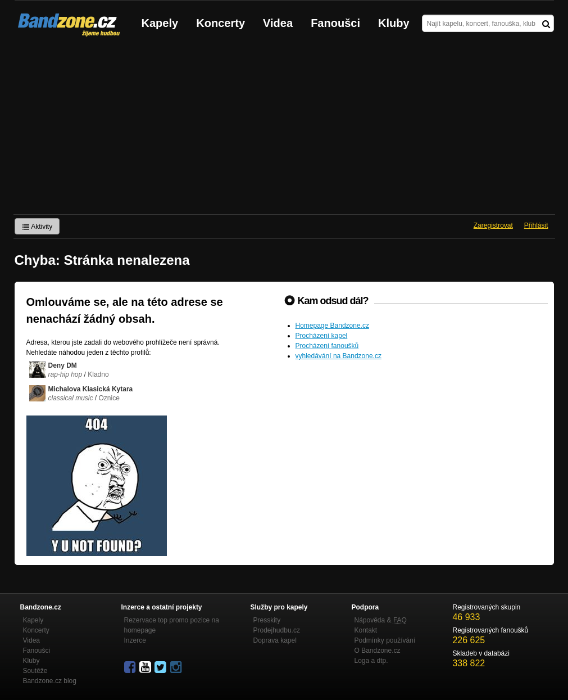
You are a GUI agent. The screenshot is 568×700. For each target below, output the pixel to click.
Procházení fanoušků (327, 346)
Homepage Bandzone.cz (332, 325)
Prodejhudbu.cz (276, 630)
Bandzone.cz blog (49, 681)
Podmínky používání (385, 640)
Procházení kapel (322, 336)
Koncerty (220, 23)
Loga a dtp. (371, 661)
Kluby (394, 23)
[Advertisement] (284, 130)
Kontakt (366, 630)
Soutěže (35, 671)
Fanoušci (335, 23)
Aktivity (37, 227)
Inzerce (135, 640)
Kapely (160, 23)
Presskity (267, 620)
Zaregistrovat (493, 225)
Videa (278, 23)
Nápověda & (381, 620)
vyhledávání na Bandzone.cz (338, 356)
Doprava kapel (275, 640)
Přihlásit (536, 225)
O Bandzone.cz (378, 650)
